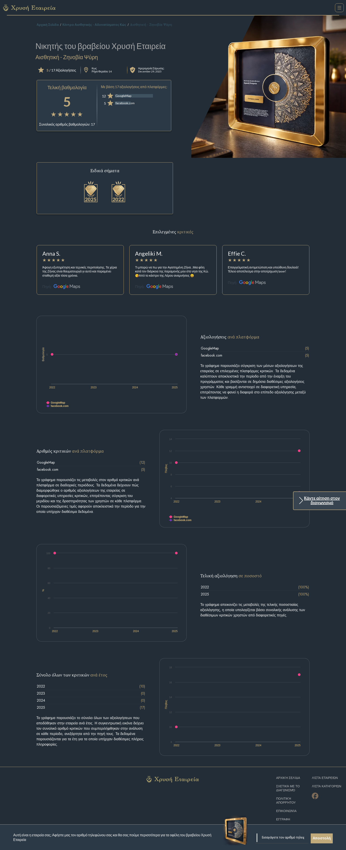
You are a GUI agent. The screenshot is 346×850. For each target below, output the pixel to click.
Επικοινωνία (286, 811)
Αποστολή (322, 838)
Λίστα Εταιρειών (325, 778)
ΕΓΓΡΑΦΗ (283, 819)
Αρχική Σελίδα (288, 778)
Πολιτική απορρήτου (286, 801)
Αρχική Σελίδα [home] (48, 25)
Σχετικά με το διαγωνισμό (288, 788)
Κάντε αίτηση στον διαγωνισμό (322, 500)
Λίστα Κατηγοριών (326, 786)
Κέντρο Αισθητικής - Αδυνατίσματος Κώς (94, 25)
